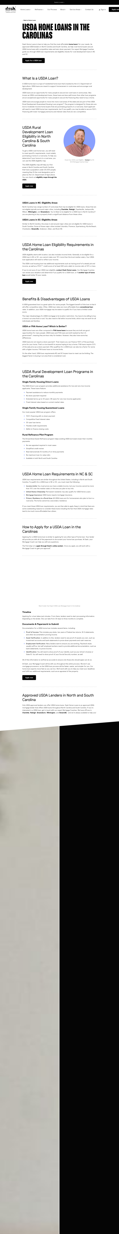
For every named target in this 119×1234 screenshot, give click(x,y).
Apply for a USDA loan (33, 61)
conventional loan (86, 307)
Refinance (38, 9)
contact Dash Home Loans (66, 270)
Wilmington (32, 212)
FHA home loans (59, 331)
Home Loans (25, 9)
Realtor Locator (58, 2)
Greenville (35, 229)
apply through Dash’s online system (49, 546)
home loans (73, 44)
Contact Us (89, 9)
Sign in (103, 9)
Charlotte (64, 209)
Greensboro (45, 212)
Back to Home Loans (30, 20)
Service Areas (75, 9)
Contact (87, 160)
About (62, 9)
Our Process (52, 9)
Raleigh (72, 209)
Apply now (29, 186)
